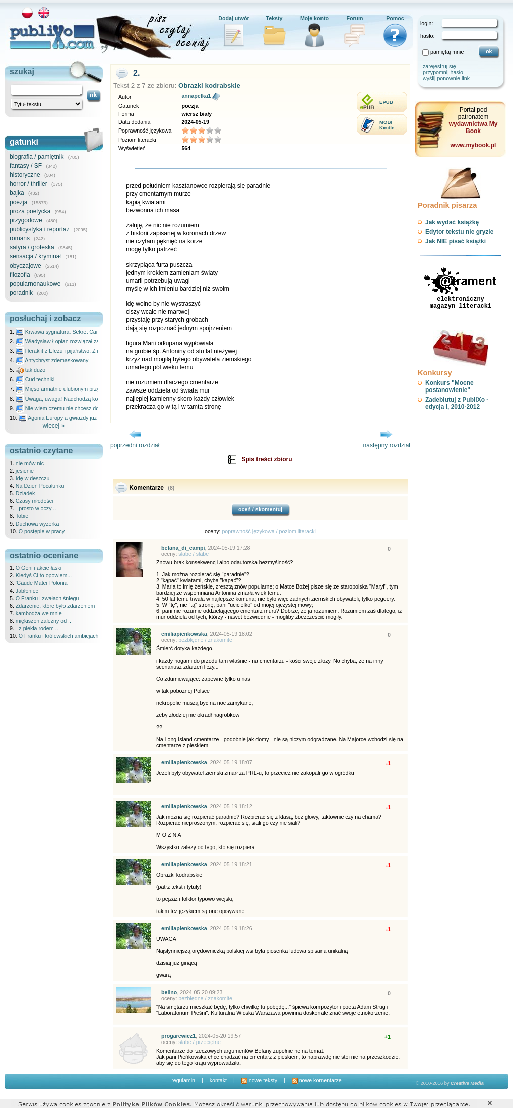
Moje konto (314, 18)
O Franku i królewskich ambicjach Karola (67, 636)
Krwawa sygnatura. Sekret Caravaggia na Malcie (78, 332)
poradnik (21, 292)
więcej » (54, 425)
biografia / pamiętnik (36, 156)
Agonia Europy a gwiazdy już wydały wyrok (75, 418)
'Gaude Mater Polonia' (42, 583)
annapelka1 (196, 96)
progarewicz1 (178, 1036)
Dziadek (25, 493)
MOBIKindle (386, 125)
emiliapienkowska (184, 634)
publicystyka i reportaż (40, 229)
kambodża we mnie (39, 613)
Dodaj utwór (233, 18)
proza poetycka (30, 211)
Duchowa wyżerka (37, 523)
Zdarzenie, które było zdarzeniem (55, 606)
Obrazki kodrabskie (209, 85)
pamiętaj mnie (447, 52)
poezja (18, 202)
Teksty (274, 18)
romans (20, 238)
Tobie (22, 516)
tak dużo (30, 370)
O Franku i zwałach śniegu (47, 598)
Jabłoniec (27, 591)
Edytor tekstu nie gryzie (459, 231)
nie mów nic (30, 463)
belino (169, 992)
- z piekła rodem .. (37, 628)
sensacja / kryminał (35, 256)
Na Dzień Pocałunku (40, 486)
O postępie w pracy (42, 531)
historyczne (25, 174)
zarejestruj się (439, 66)
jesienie (25, 471)
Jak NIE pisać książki (455, 241)
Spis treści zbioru (266, 459)
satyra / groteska (32, 247)
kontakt (218, 1080)
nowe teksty (259, 1080)
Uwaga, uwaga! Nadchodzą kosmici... (65, 399)
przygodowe (26, 220)
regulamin (183, 1080)
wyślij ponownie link (446, 78)
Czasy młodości (34, 501)
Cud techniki (35, 379)
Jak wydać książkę (452, 222)
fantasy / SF (26, 165)
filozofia (20, 274)
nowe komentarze (317, 1080)
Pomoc (395, 18)
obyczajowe (25, 265)
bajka (17, 193)
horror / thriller (28, 183)
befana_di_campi (183, 548)
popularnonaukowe (35, 283)
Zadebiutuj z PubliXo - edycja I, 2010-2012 (456, 403)
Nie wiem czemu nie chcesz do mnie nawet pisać (79, 408)
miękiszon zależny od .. (43, 621)
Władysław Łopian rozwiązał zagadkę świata (73, 341)
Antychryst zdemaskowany (52, 360)
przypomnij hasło (443, 72)
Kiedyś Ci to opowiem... (44, 575)
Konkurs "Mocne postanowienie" (449, 386)
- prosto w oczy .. (36, 508)
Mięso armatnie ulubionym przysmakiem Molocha (79, 389)
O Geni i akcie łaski (38, 568)
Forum (354, 18)
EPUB (386, 102)
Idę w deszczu (33, 478)
